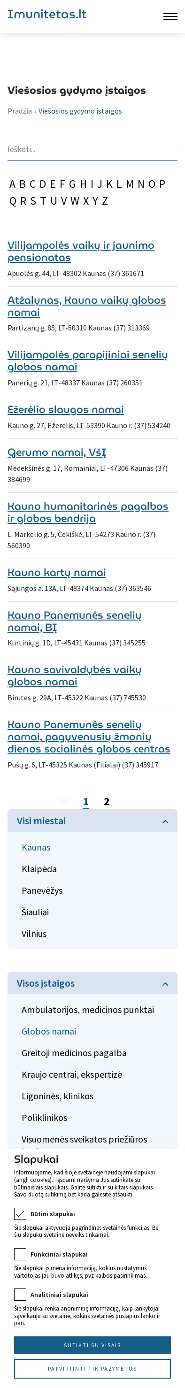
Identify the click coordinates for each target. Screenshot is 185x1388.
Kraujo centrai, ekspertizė (72, 1074)
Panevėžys (42, 890)
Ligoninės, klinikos (57, 1096)
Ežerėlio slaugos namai (66, 409)
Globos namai (49, 1031)
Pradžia (20, 110)
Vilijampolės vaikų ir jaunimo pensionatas (81, 251)
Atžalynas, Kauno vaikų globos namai (87, 306)
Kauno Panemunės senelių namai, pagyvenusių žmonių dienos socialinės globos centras (89, 736)
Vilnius (34, 933)
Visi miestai (41, 820)
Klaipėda (39, 868)
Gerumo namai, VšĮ (57, 452)
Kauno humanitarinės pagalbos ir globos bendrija (88, 512)
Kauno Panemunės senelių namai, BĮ (75, 621)
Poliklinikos (44, 1117)
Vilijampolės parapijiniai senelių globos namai (88, 360)
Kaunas (36, 847)
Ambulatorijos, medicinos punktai (88, 1009)
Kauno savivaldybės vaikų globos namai (75, 675)
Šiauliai (35, 912)
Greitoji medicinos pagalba (74, 1052)
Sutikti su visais (93, 1345)
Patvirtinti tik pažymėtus (92, 1368)
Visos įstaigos (46, 982)
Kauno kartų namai (57, 572)
